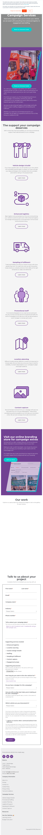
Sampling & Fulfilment (8, 806)
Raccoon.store (19, 713)
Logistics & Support (7, 804)
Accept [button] (24, 10)
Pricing (4, 782)
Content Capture (7, 808)
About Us (4, 780)
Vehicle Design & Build (8, 798)
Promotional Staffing (8, 799)
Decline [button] (30, 10)
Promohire (11, 713)
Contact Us (5, 784)
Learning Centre (6, 817)
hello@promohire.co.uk (12, 772)
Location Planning (7, 802)
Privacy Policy (26, 4)
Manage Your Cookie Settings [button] (16, 10)
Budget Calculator (7, 819)
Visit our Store (10, 460)
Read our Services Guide (21, 29)
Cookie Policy (6, 786)
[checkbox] (21, 653)
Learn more (21, 178)
